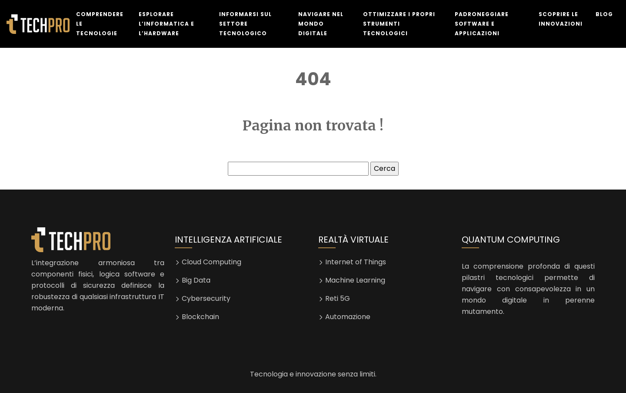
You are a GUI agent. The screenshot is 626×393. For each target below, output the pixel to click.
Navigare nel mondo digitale (320, 23)
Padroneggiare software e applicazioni (482, 23)
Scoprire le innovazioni (561, 18)
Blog (604, 14)
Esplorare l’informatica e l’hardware (166, 23)
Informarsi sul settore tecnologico (245, 23)
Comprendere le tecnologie (99, 23)
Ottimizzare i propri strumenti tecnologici (399, 23)
